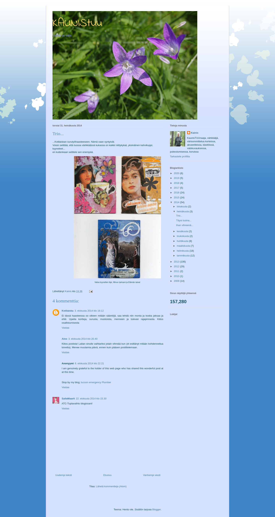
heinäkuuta (183, 211)
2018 (177, 183)
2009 (177, 281)
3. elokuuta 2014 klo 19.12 (89, 310)
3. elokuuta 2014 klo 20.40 (83, 338)
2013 (177, 261)
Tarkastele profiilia (180, 156)
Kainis (194, 132)
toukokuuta (183, 236)
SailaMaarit (68, 398)
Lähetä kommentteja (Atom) (111, 486)
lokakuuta (182, 206)
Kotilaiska (67, 310)
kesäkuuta (183, 231)
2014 (177, 202)
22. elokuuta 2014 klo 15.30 (91, 398)
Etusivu (107, 475)
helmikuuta (183, 250)
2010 (177, 276)
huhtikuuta (183, 241)
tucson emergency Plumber (96, 382)
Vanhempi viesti (151, 475)
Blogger (156, 509)
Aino (64, 338)
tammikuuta (183, 255)
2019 (177, 178)
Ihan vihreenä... (184, 225)
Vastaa (65, 327)
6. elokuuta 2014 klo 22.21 (89, 363)
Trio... (179, 215)
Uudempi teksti (63, 475)
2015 (177, 197)
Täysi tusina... (183, 220)
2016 (177, 192)
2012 (177, 266)
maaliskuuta (184, 245)
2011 (177, 271)
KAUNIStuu (77, 23)
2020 (177, 173)
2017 (177, 187)
